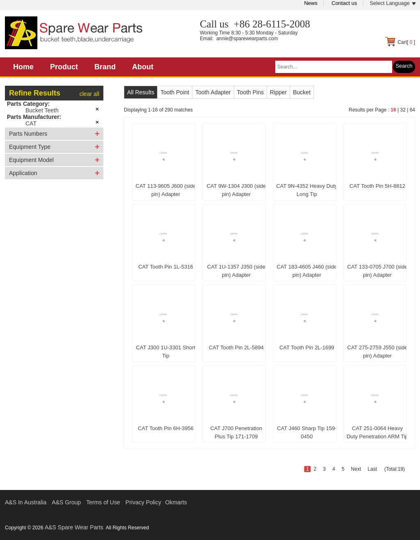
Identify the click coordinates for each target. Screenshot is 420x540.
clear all (89, 94)
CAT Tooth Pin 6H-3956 (166, 428)
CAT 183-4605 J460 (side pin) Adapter (307, 271)
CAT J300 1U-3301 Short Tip (166, 351)
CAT (31, 123)
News (310, 3)
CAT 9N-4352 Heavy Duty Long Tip (306, 190)
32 (402, 110)
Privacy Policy (143, 502)
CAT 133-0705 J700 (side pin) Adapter (377, 271)
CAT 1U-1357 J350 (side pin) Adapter (236, 271)
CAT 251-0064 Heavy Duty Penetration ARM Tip (377, 432)
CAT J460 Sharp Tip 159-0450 (307, 432)
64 (412, 110)
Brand (105, 67)
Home (23, 67)
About (142, 67)
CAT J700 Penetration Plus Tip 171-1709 (236, 432)
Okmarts (176, 502)
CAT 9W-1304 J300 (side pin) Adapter (236, 190)
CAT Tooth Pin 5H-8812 (377, 186)
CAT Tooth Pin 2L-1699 (306, 347)
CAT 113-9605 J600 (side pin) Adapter (166, 190)
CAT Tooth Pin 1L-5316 (165, 267)
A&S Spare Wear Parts (74, 527)
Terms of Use (103, 502)
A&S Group (66, 502)
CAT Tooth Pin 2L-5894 (236, 347)
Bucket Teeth (42, 110)
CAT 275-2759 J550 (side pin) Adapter (377, 351)
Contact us (344, 3)
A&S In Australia (25, 502)
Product (64, 67)
